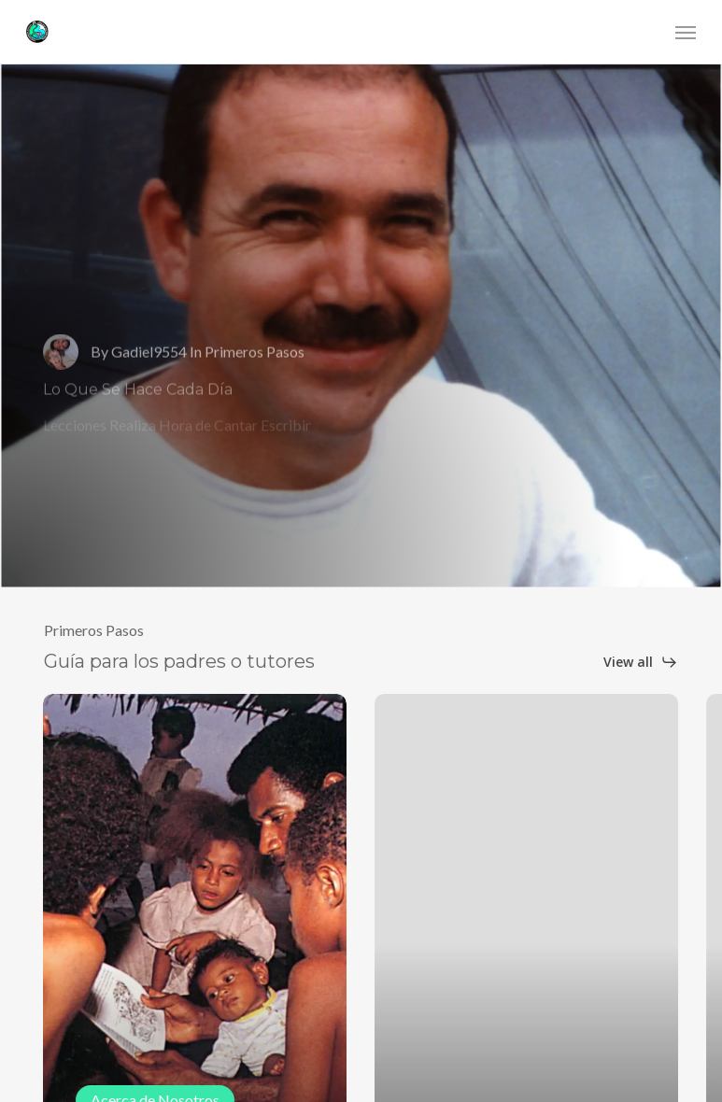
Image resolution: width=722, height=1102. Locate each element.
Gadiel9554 (149, 365)
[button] (685, 31)
